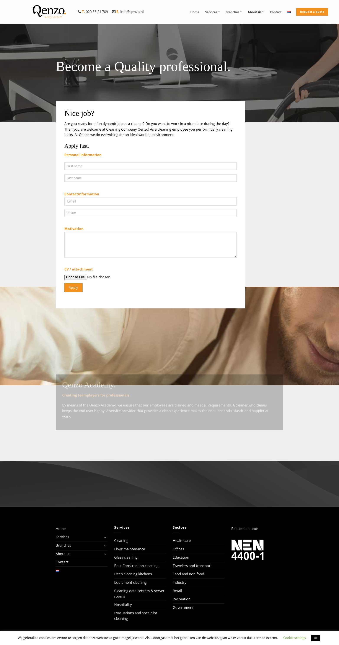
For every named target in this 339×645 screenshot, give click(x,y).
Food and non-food (188, 574)
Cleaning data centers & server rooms (139, 593)
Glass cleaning (126, 557)
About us (256, 12)
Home (194, 12)
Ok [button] (316, 638)
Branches (234, 12)
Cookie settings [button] (294, 637)
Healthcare (182, 540)
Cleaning (121, 540)
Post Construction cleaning (136, 565)
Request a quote (244, 528)
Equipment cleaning (130, 582)
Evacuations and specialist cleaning (135, 616)
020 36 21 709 (93, 11)
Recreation (182, 599)
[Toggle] (105, 537)
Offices (178, 549)
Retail (177, 590)
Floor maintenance (129, 549)
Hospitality (123, 604)
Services (212, 12)
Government (183, 607)
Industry (179, 582)
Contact (276, 12)
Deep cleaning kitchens (133, 574)
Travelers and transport (192, 565)
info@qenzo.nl (128, 11)
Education (181, 557)
